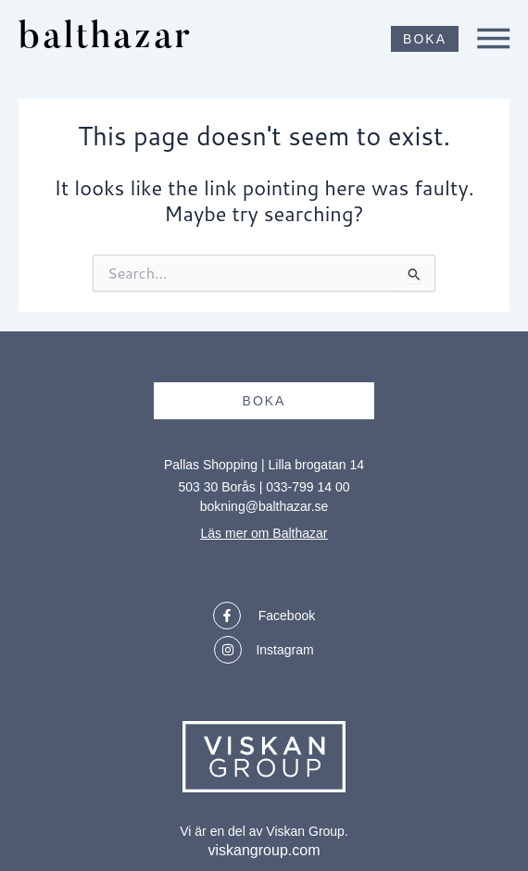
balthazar (106, 38)
